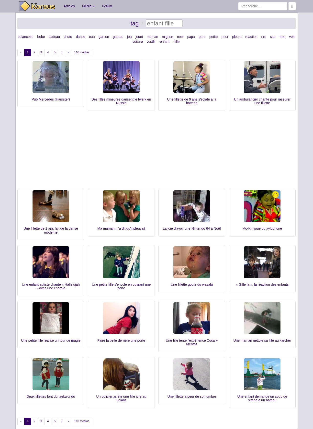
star (273, 37)
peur (225, 37)
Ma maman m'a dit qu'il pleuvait (121, 228)
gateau (118, 37)
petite (213, 37)
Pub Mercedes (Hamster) (51, 99)
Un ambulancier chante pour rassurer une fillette (262, 101)
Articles (69, 6)
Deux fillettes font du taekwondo (50, 396)
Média (88, 6)
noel (180, 37)
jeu (129, 37)
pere (202, 37)
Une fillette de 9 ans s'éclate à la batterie (191, 101)
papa (191, 37)
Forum (107, 6)
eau (92, 37)
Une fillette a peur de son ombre (192, 396)
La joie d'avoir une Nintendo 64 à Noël (192, 228)
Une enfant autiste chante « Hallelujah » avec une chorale (51, 286)
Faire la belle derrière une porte (121, 340)
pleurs (236, 37)
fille (176, 42)
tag (135, 23)
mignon (167, 37)
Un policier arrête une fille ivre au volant (121, 398)
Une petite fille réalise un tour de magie (50, 340)
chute (68, 37)
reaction (251, 37)
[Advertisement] (156, 152)
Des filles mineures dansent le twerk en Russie (121, 101)
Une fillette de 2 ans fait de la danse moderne (50, 230)
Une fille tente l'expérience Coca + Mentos (192, 342)
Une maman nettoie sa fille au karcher (262, 340)
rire (263, 37)
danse (80, 37)
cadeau (54, 37)
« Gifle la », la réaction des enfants (262, 284)
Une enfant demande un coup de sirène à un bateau (262, 398)
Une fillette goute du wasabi (192, 284)
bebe (41, 37)
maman (152, 37)
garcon (104, 37)
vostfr (151, 42)
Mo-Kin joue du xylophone (262, 228)
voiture (138, 42)
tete (282, 37)
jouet (139, 37)
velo (292, 37)
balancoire (26, 37)
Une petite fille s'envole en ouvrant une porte (121, 286)
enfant (164, 42)
